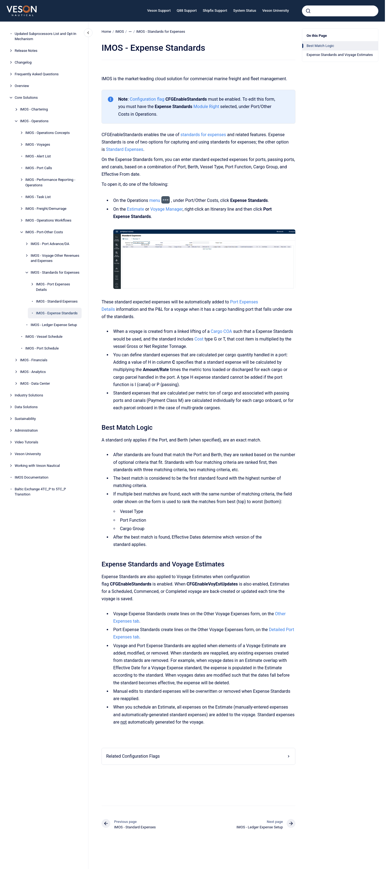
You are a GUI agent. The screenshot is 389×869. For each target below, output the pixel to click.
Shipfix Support (215, 10)
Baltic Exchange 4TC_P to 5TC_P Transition (40, 492)
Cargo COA (221, 331)
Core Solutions (26, 97)
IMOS (119, 31)
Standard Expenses (124, 149)
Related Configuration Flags (133, 756)
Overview (22, 86)
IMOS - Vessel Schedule (44, 337)
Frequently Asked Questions (37, 74)
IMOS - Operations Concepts (47, 133)
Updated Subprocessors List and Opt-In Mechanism (45, 36)
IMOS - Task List (38, 197)
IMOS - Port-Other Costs (44, 232)
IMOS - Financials (33, 360)
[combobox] (340, 11)
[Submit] (308, 11)
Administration (26, 430)
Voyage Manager (166, 209)
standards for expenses (203, 134)
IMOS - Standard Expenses (57, 301)
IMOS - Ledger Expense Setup (54, 325)
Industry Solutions (29, 395)
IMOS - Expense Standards (57, 313)
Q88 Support (187, 10)
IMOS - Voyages (37, 144)
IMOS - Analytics (33, 372)
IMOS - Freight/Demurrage (46, 209)
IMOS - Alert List (38, 156)
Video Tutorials (26, 442)
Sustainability (25, 419)
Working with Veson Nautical (37, 466)
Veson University (275, 10)
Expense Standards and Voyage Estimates (340, 55)
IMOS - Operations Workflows (48, 220)
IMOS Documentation (32, 477)
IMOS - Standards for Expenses (55, 272)
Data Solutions (26, 407)
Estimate (135, 209)
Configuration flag (147, 99)
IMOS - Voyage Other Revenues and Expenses (55, 258)
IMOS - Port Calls (38, 168)
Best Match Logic (320, 46)
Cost (198, 338)
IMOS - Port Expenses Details (53, 287)
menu (154, 200)
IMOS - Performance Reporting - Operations (50, 182)
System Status (244, 10)
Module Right (206, 106)
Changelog (23, 62)
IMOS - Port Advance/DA (50, 244)
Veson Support (159, 10)
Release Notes (26, 51)
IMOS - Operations (34, 121)
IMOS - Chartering (34, 109)
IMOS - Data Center (35, 383)
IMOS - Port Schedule (42, 348)
